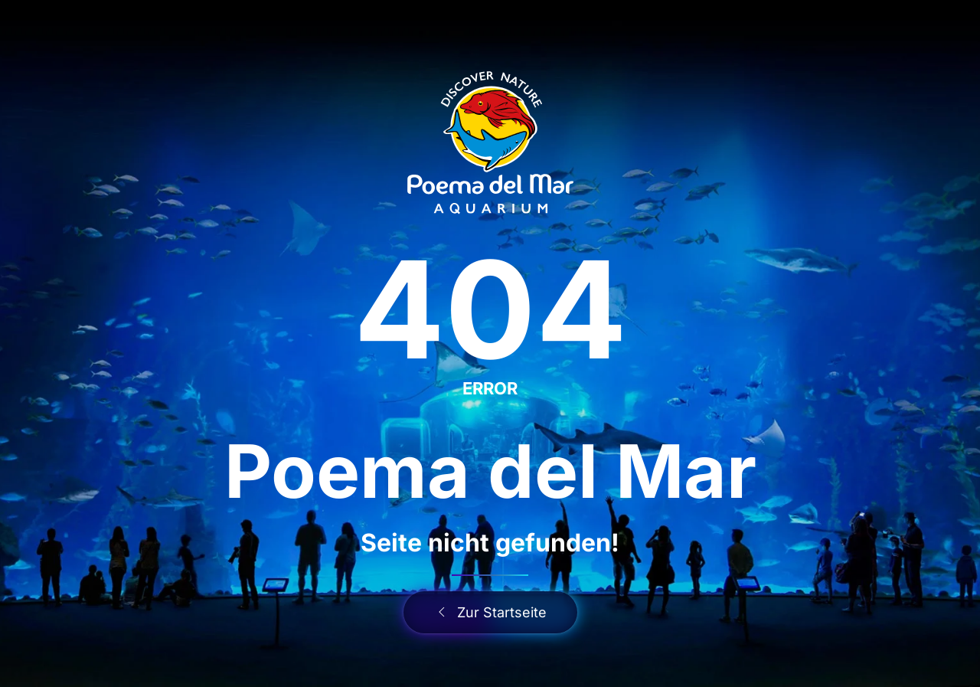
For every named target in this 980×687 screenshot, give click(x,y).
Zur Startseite (490, 612)
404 (490, 309)
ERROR (490, 388)
